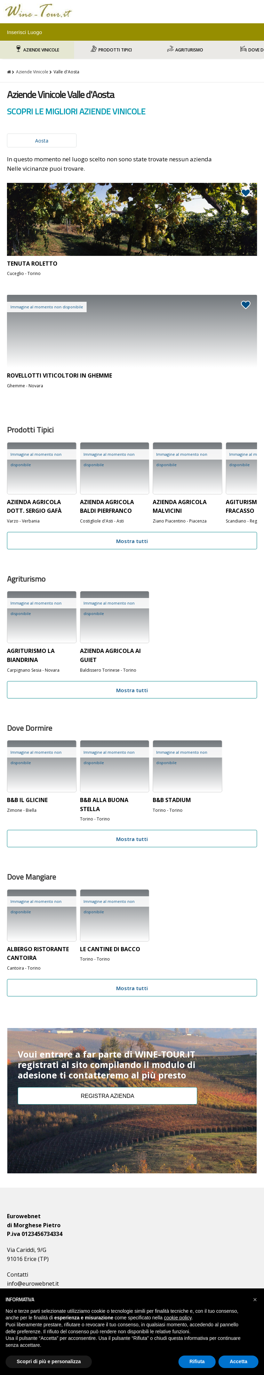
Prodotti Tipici (115, 50)
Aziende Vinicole (41, 50)
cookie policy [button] (177, 1317)
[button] (255, 1299)
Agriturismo (189, 50)
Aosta (41, 140)
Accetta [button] (238, 1361)
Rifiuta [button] (197, 1361)
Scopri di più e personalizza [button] (49, 1361)
